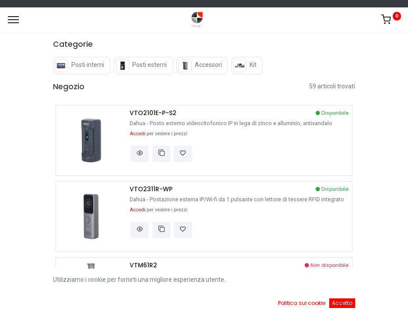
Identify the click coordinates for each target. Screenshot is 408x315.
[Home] (29, 301)
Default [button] (308, 284)
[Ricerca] (145, 301)
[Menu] (13, 19)
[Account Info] (379, 301)
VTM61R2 (143, 265)
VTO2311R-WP (151, 189)
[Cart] (262, 301)
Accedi (137, 133)
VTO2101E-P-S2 (153, 113)
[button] (139, 153)
